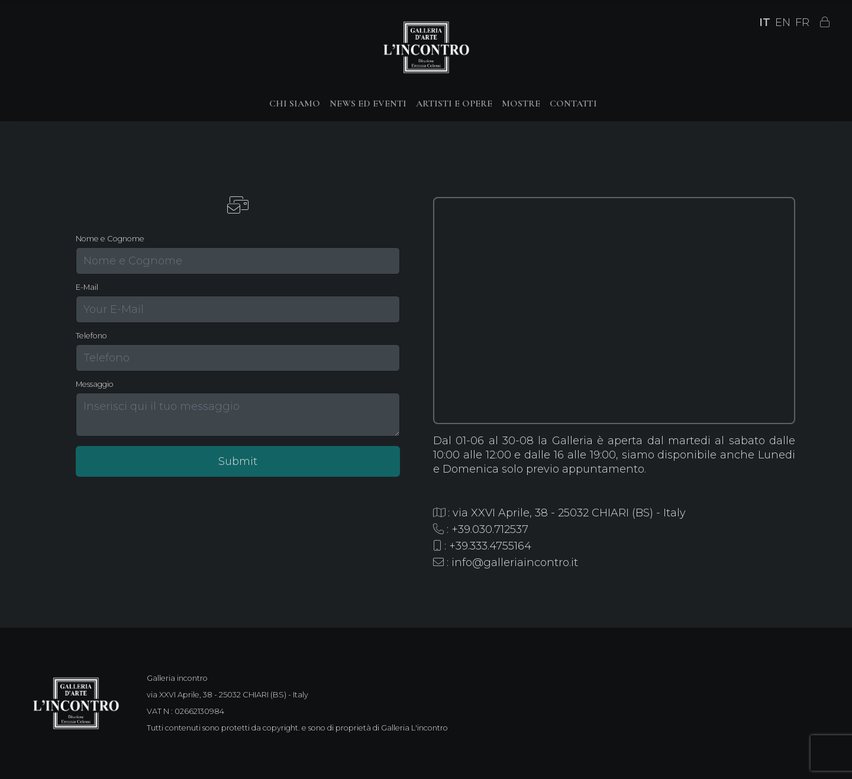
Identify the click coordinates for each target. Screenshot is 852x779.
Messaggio (95, 384)
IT (764, 22)
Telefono (91, 335)
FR (802, 22)
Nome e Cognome (110, 238)
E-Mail (87, 287)
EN (782, 22)
